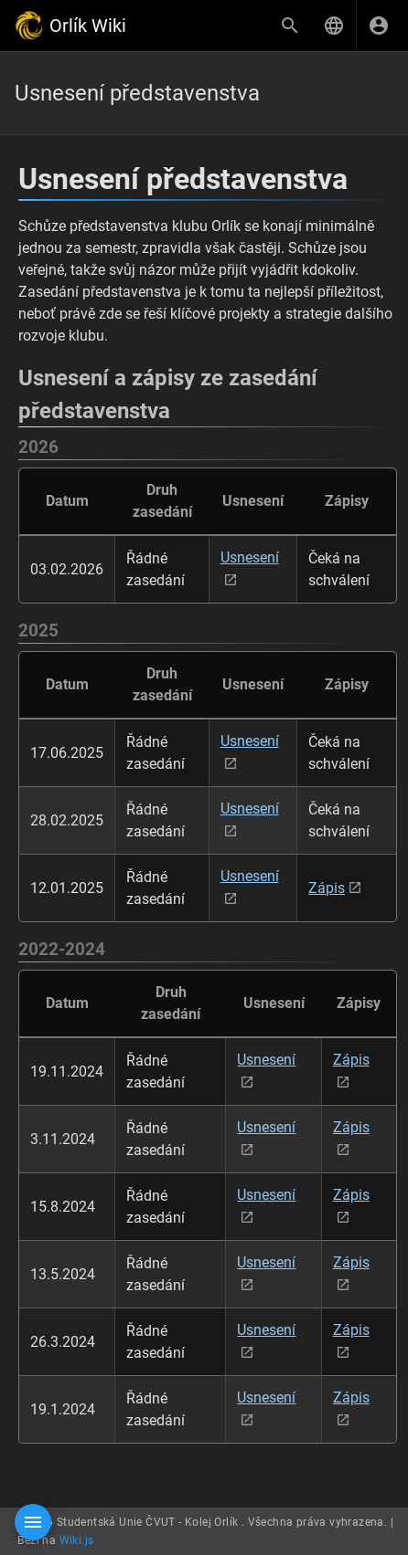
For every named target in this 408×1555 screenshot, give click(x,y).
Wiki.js (76, 1540)
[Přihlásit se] (379, 25)
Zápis (326, 888)
